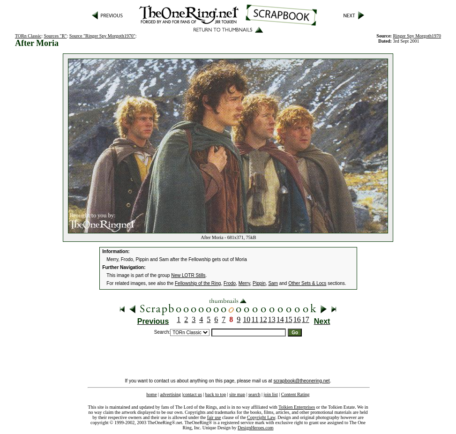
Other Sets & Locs (307, 283)
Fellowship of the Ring (198, 283)
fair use (214, 417)
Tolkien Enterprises (296, 407)
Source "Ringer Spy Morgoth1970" (102, 35)
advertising (170, 394)
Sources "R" (55, 35)
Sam (273, 283)
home (151, 394)
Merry (244, 283)
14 (280, 319)
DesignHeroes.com (255, 427)
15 (288, 319)
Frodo (230, 283)
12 (263, 319)
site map (237, 394)
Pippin (259, 283)
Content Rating (295, 394)
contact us (192, 394)
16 (297, 319)
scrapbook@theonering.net (301, 380)
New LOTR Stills (188, 275)
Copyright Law (261, 417)
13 (272, 319)
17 (305, 319)
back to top (215, 394)
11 (254, 319)
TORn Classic (28, 35)
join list (270, 394)
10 (246, 319)
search (254, 394)
